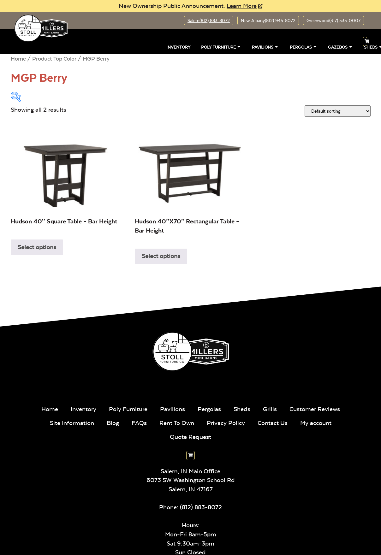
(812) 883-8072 (201, 507)
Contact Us (273, 423)
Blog (113, 423)
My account (315, 423)
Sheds (242, 409)
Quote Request (190, 436)
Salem (209, 20)
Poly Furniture (221, 46)
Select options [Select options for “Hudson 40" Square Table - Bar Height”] (37, 247)
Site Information (72, 423)
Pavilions (265, 46)
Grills (270, 409)
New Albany (268, 20)
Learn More (242, 5)
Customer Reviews (314, 409)
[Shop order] (338, 111)
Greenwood (333, 20)
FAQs (139, 423)
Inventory (178, 47)
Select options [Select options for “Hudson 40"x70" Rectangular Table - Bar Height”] (161, 256)
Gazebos (340, 46)
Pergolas (303, 46)
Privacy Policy (226, 423)
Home (18, 59)
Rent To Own (176, 423)
